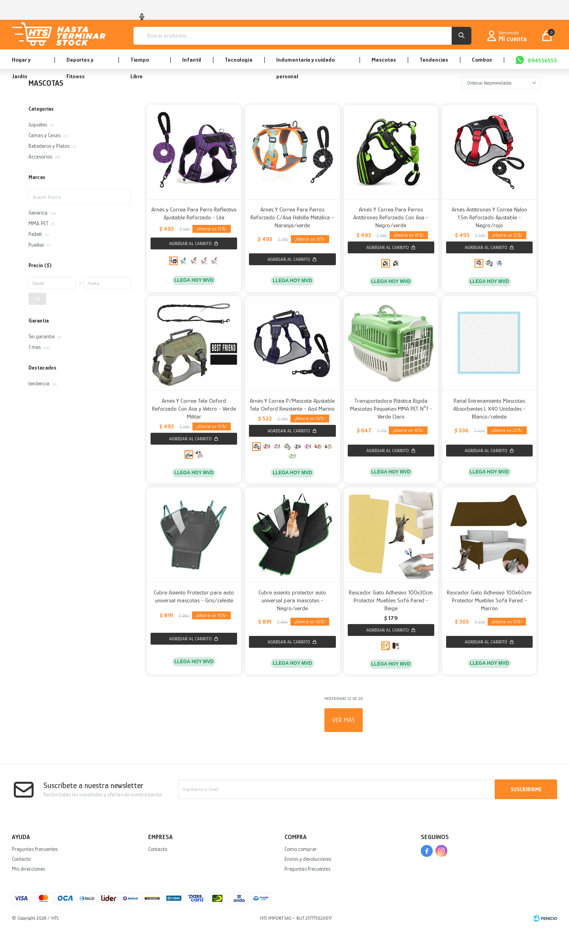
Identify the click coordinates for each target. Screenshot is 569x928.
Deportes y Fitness (79, 62)
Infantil (191, 59)
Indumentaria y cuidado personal (305, 62)
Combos (482, 59)
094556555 (542, 60)
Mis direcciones (28, 869)
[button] (461, 36)
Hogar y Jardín (21, 62)
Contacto (21, 859)
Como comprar (300, 849)
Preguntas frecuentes (35, 849)
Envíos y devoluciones (307, 859)
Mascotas (383, 59)
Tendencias (434, 59)
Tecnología (238, 59)
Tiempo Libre (139, 62)
